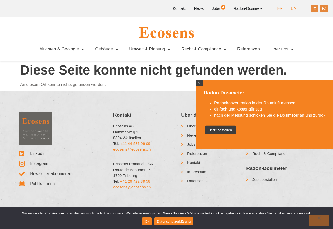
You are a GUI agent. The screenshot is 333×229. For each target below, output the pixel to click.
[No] (319, 220)
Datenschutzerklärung (174, 221)
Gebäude (106, 49)
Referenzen (248, 49)
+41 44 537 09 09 (135, 143)
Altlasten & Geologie (61, 49)
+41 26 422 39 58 (135, 181)
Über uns (282, 49)
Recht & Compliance (203, 49)
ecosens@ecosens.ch (132, 149)
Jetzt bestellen (220, 130)
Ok (147, 221)
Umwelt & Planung (149, 49)
